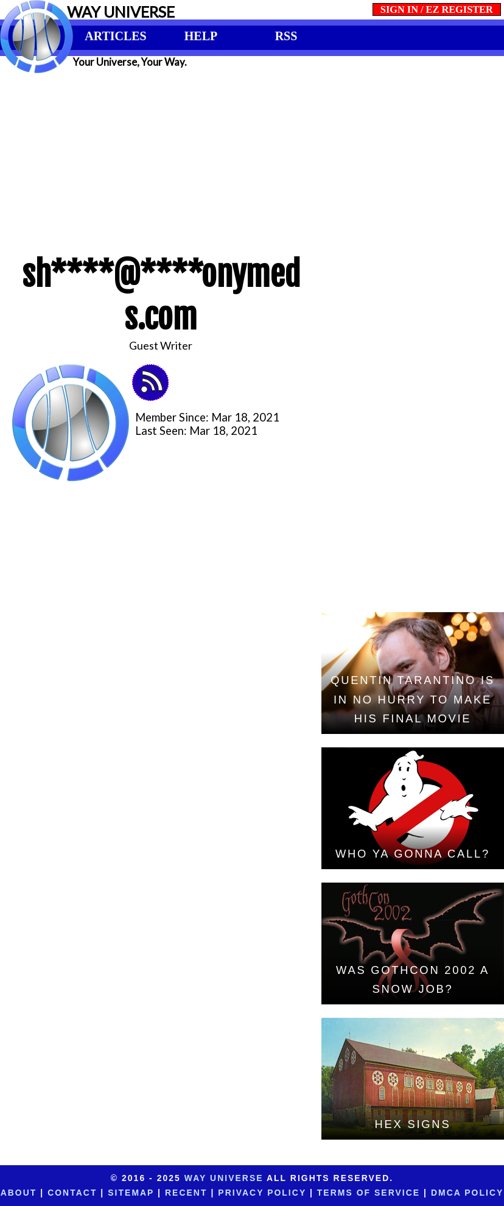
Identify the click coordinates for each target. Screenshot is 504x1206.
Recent (186, 1192)
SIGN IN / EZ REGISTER (436, 9)
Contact (72, 1192)
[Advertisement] (252, 159)
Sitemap (131, 1192)
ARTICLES (115, 36)
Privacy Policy (262, 1192)
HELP (200, 36)
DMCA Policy (467, 1192)
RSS (286, 36)
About (19, 1192)
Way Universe (224, 1178)
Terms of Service (368, 1192)
